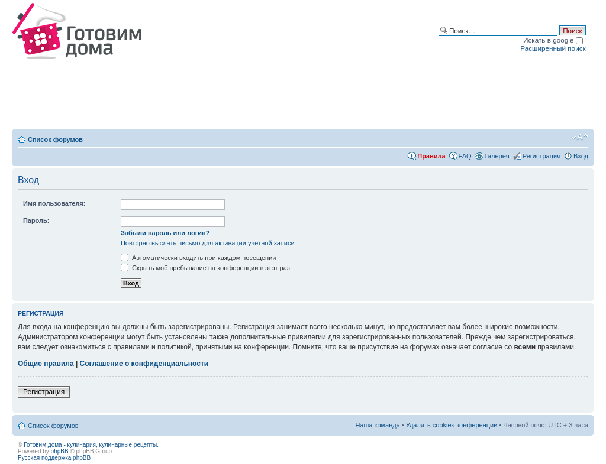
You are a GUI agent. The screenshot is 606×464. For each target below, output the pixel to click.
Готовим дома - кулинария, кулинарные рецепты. (91, 445)
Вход (580, 156)
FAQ (465, 156)
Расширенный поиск (552, 48)
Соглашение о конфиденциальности (144, 363)
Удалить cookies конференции (452, 425)
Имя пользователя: (54, 203)
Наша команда (377, 425)
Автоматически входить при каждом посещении (198, 257)
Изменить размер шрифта (579, 137)
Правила (431, 156)
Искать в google (553, 40)
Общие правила (46, 363)
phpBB (60, 451)
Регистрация (541, 156)
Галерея (497, 156)
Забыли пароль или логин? (165, 232)
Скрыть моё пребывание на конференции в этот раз (205, 267)
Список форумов (55, 139)
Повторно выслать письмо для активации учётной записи (208, 242)
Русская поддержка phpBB (54, 458)
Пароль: (36, 220)
